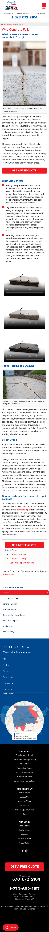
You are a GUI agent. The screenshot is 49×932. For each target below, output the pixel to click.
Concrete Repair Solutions (22, 562)
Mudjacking (7, 626)
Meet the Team (24, 801)
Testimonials (24, 830)
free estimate (8, 574)
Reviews (24, 834)
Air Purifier (24, 763)
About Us (24, 797)
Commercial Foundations (24, 781)
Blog (25, 814)
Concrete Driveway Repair (14, 615)
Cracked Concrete (18, 554)
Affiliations (24, 805)
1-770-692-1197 (24, 889)
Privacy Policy (40, 906)
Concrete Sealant (10, 604)
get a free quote (24, 866)
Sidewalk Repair (9, 609)
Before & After (24, 838)
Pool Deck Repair (10, 621)
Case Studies (24, 826)
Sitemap (31, 909)
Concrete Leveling (18, 558)
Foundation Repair (24, 768)
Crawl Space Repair (24, 755)
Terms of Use (20, 909)
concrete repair (24, 509)
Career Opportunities (24, 810)
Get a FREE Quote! (24, 545)
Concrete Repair (12, 587)
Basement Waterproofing (24, 759)
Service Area (24, 792)
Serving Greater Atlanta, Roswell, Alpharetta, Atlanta (24, 13)
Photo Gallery (8, 632)
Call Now (10, 927)
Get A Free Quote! (24, 170)
